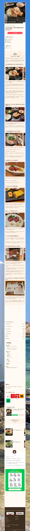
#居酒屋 (15, 386)
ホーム (6, 516)
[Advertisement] (15, 100)
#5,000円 (20, 386)
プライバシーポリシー (7, 521)
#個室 (17, 386)
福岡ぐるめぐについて (7, 520)
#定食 (6, 386)
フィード (6, 523)
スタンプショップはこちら (14, 489)
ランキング (16, 517)
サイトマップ (6, 522)
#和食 (9, 386)
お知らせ (6, 517)
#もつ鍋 (12, 386)
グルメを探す (16, 516)
